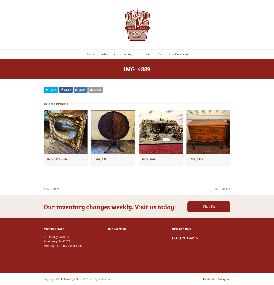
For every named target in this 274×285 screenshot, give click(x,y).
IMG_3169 (149, 159)
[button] (51, 90)
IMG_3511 (101, 159)
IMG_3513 (196, 159)
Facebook (208, 279)
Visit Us (209, 207)
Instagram (224, 279)
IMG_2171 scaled (58, 159)
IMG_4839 (51, 188)
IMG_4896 (222, 188)
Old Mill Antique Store (69, 279)
